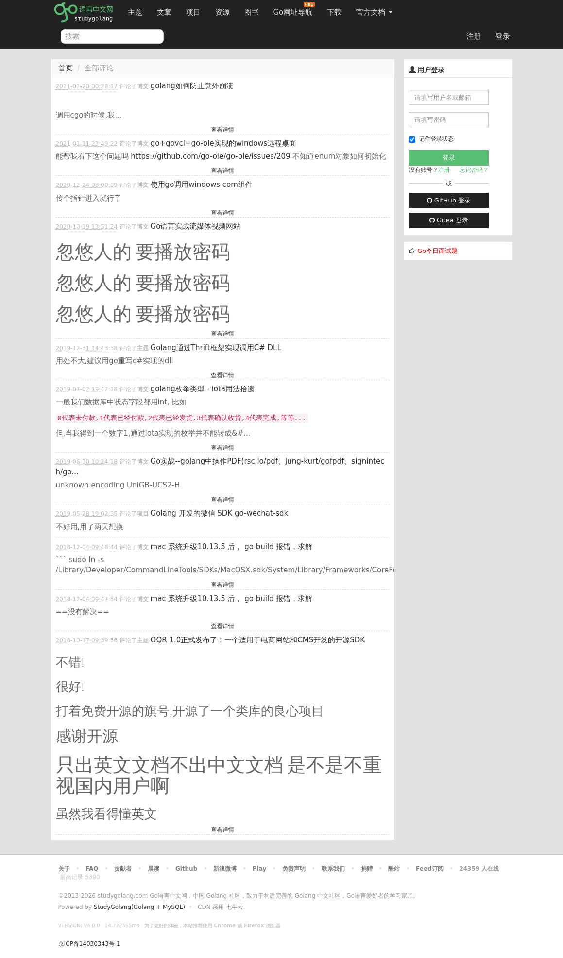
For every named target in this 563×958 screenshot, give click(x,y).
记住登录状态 (431, 139)
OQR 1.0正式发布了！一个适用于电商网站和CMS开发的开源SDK (258, 640)
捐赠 (367, 868)
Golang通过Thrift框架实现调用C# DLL (216, 347)
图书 (251, 12)
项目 (193, 12)
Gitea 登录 (448, 220)
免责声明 (294, 868)
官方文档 (374, 12)
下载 (334, 12)
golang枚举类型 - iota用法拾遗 (203, 389)
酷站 (394, 868)
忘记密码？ (474, 170)
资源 (222, 12)
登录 (502, 36)
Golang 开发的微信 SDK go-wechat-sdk (220, 513)
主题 (135, 12)
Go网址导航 (294, 9)
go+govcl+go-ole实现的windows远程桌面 (224, 143)
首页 (65, 68)
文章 (164, 12)
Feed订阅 (430, 868)
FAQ (91, 868)
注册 (473, 36)
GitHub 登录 (449, 200)
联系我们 (333, 868)
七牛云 (234, 907)
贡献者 (123, 868)
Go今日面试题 (437, 250)
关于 (64, 868)
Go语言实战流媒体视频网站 (196, 226)
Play (259, 868)
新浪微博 (225, 868)
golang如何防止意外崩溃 (192, 86)
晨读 (153, 868)
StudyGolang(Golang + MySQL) (139, 907)
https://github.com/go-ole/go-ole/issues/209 (210, 156)
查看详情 (222, 129)
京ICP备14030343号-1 (89, 944)
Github (186, 868)
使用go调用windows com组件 (202, 184)
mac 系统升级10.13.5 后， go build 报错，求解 (232, 546)
